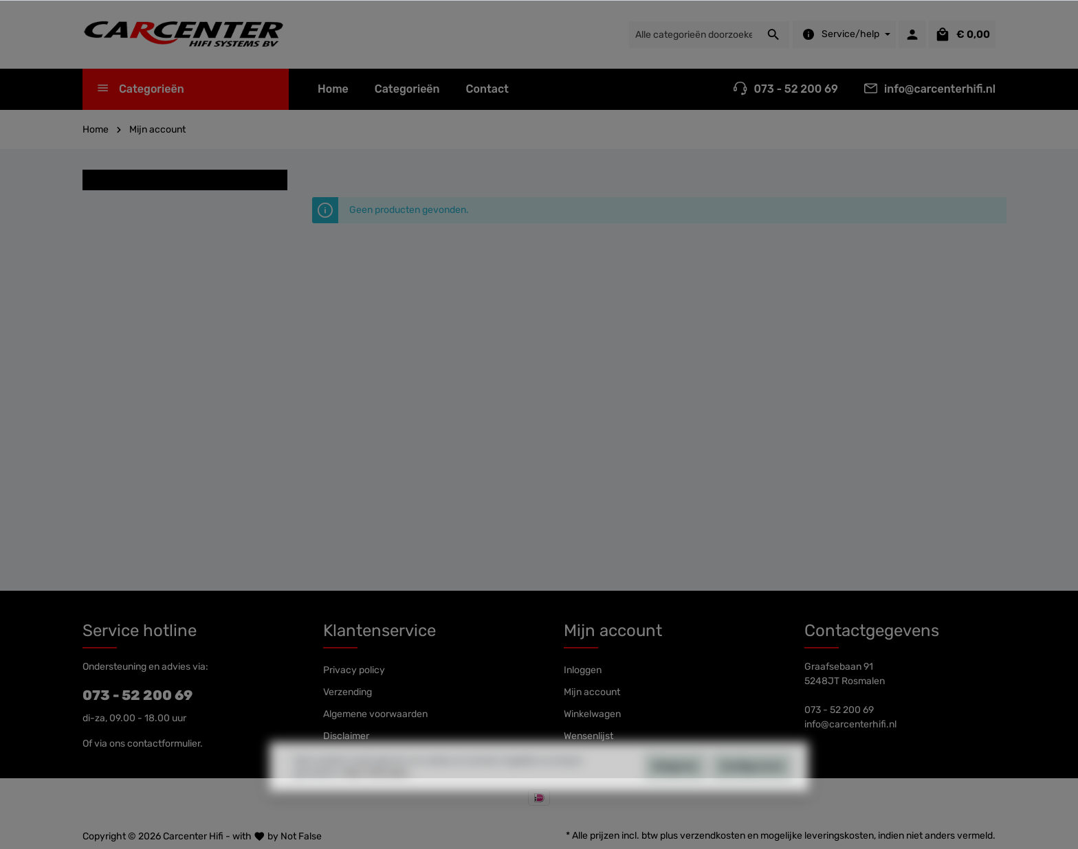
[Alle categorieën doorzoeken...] (693, 35)
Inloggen (583, 670)
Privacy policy (354, 670)
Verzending (347, 692)
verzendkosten (712, 835)
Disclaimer (346, 736)
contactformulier (163, 743)
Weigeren (675, 790)
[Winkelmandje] (962, 34)
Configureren (751, 790)
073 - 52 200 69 (137, 695)
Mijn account (613, 630)
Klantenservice (379, 630)
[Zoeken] (774, 35)
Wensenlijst (588, 736)
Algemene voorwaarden (375, 714)
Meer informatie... (378, 797)
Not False (301, 836)
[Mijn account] (912, 34)
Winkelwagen (592, 714)
